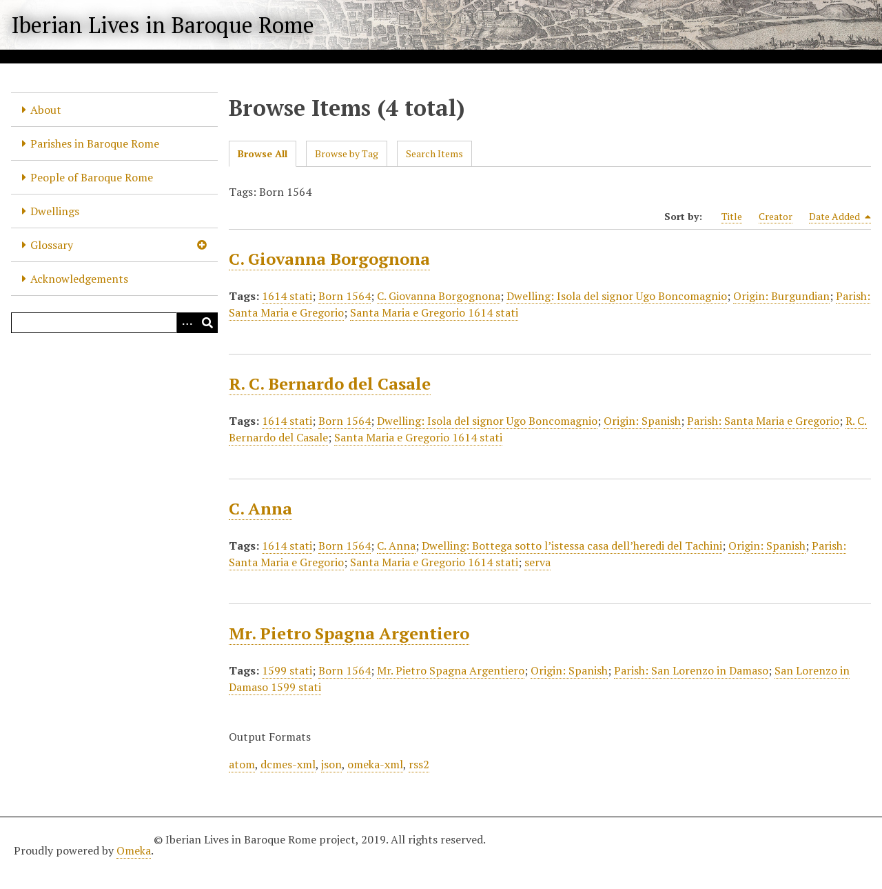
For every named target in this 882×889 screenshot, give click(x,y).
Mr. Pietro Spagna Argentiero (349, 633)
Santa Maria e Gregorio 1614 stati (434, 312)
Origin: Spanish (642, 420)
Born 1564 (344, 295)
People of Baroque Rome (91, 177)
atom (242, 764)
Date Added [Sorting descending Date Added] (840, 216)
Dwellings (54, 211)
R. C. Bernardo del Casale (330, 383)
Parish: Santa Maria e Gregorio (763, 420)
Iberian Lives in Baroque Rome (162, 24)
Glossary (51, 244)
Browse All (262, 153)
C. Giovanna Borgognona (329, 259)
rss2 (419, 764)
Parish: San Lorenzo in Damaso (691, 670)
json (331, 764)
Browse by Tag (346, 153)
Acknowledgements (79, 278)
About (45, 109)
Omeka (133, 850)
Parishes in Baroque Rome (94, 143)
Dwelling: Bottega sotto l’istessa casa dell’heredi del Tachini (572, 545)
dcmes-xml (288, 764)
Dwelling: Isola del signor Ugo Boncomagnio (616, 295)
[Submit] (207, 322)
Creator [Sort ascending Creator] (775, 216)
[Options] (186, 322)
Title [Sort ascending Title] (731, 216)
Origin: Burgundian (781, 295)
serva (537, 562)
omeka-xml (375, 764)
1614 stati (287, 295)
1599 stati (287, 670)
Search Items (434, 153)
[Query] (114, 322)
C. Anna (260, 508)
